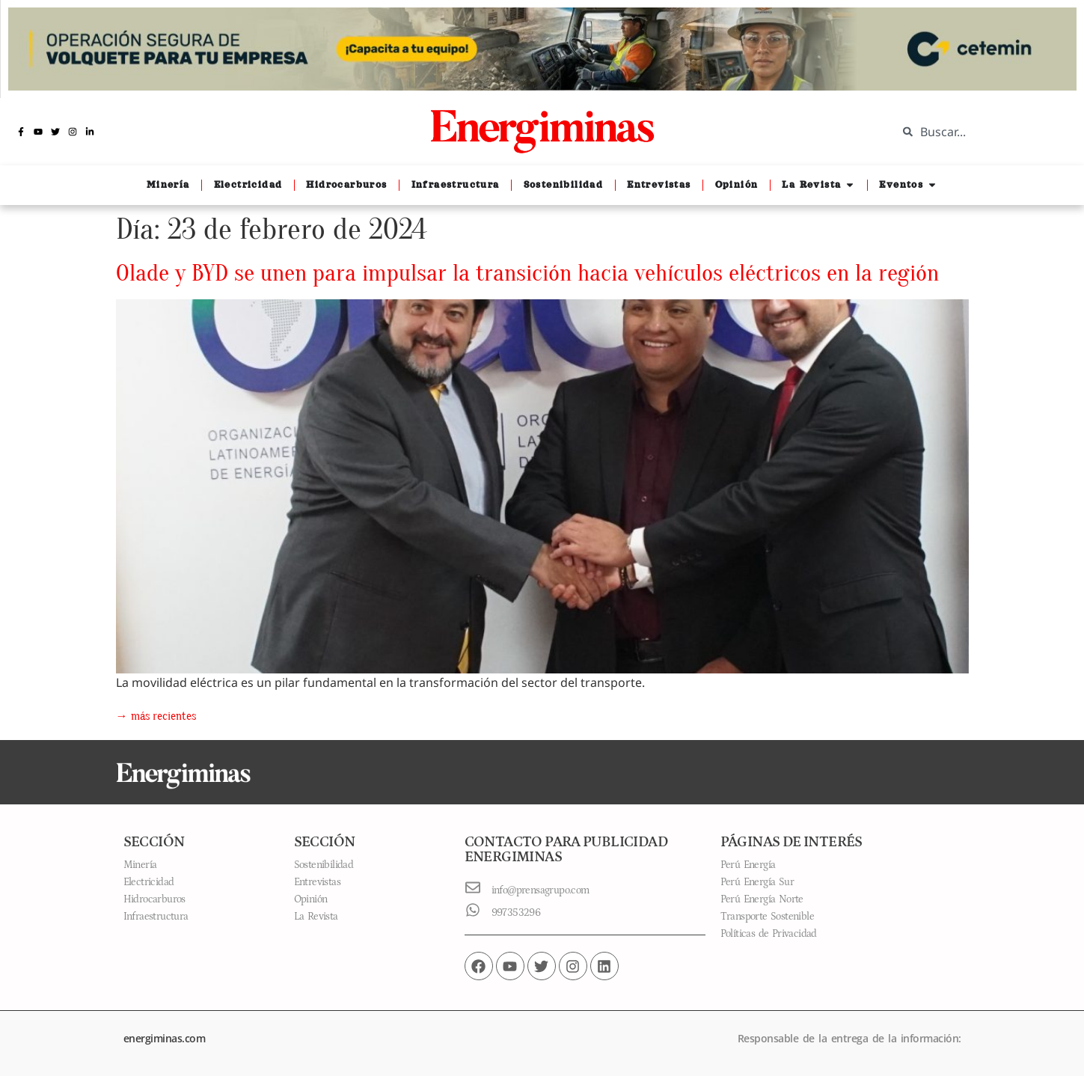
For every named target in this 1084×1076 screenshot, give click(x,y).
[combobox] (979, 131)
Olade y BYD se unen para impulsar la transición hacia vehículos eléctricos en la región (527, 273)
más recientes (156, 716)
